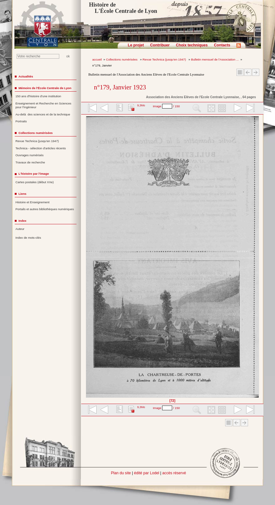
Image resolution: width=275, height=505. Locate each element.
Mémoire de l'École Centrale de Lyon (45, 88)
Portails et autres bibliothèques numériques (44, 209)
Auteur (19, 229)
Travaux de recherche (30, 162)
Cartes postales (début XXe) (34, 182)
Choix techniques (192, 45)
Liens (22, 193)
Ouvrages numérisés (29, 155)
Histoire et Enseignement (32, 202)
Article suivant (255, 72)
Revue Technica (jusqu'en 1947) (165, 59)
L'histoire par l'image (34, 173)
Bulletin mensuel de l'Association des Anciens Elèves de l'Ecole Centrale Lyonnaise (146, 74)
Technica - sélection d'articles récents (40, 148)
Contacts (222, 45)
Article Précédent (247, 72)
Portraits (21, 121)
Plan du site (121, 473)
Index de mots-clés (28, 237)
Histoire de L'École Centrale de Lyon (123, 8)
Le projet (136, 45)
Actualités (26, 76)
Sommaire (240, 72)
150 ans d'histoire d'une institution (38, 96)
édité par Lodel (146, 473)
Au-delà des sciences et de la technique (42, 114)
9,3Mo (141, 105)
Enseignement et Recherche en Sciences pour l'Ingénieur (43, 105)
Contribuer (160, 45)
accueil (97, 59)
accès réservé (174, 473)
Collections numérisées (122, 59)
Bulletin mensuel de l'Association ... (215, 59)
